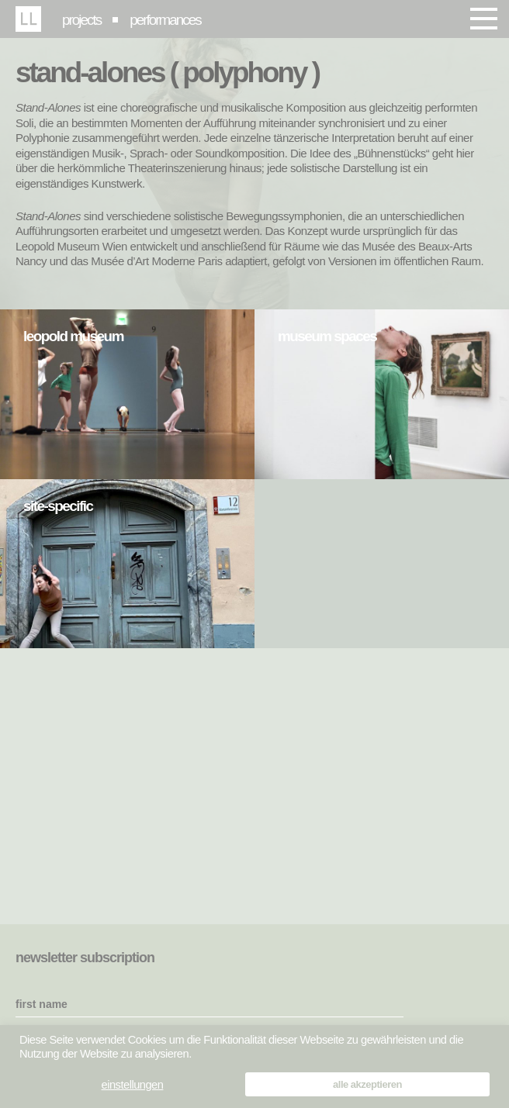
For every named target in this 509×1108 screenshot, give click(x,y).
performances (165, 20)
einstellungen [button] (133, 1085)
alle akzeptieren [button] (367, 1084)
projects (81, 20)
